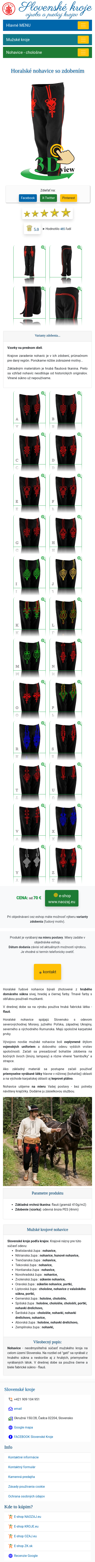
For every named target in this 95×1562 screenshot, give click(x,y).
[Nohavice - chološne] (83, 52)
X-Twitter (48, 198)
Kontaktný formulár (21, 1467)
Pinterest (68, 198)
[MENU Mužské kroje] (83, 40)
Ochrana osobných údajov (26, 1496)
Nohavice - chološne (24, 52)
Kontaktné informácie (23, 1457)
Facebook (28, 198)
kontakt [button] (48, 971)
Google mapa (23, 1427)
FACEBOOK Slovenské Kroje (33, 1437)
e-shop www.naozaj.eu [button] (61, 898)
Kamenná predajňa (21, 1477)
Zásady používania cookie (26, 1486)
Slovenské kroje (19, 1389)
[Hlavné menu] (83, 25)
